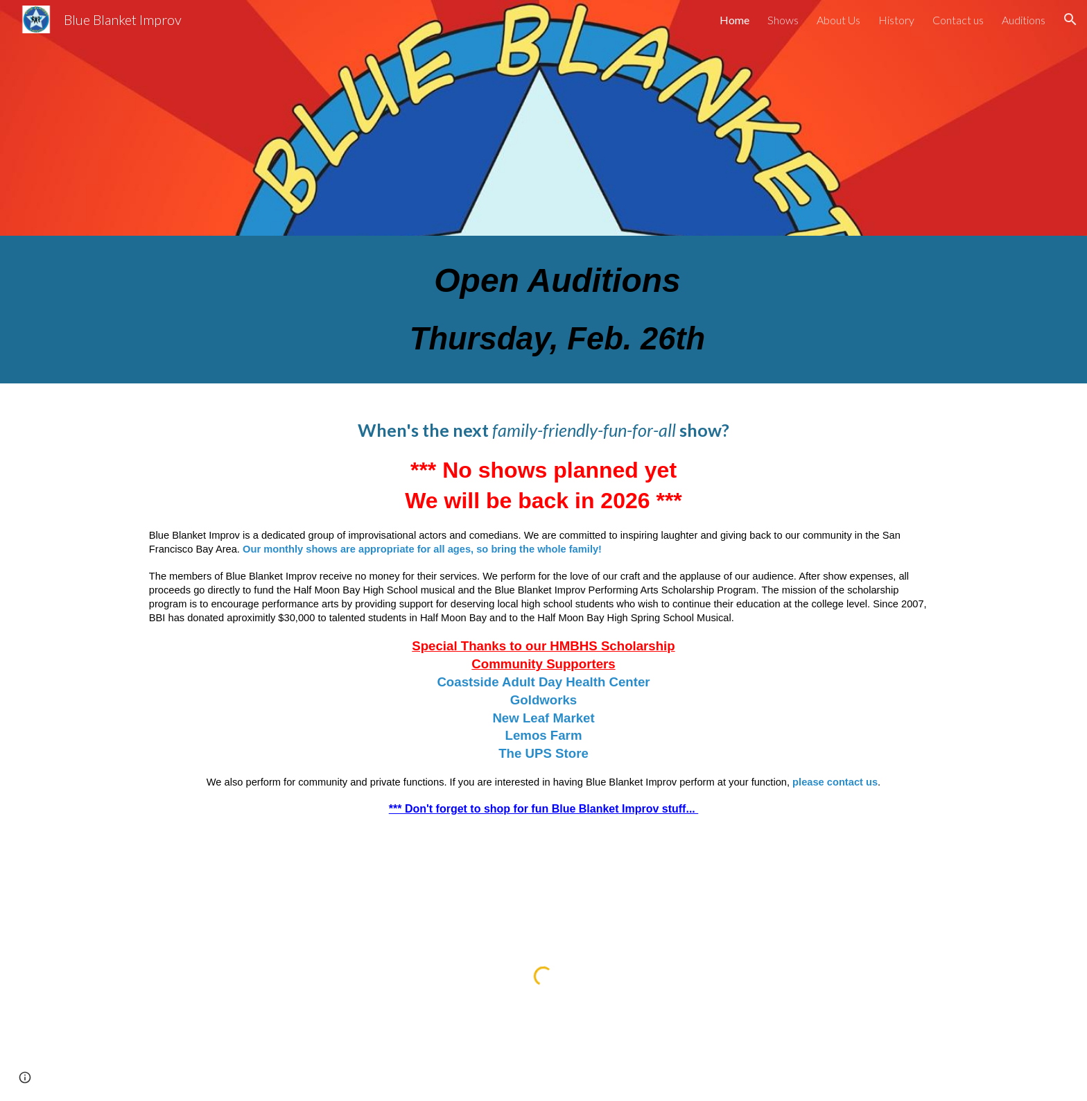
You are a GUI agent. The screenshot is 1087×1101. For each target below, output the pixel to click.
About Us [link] (838, 19)
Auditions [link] (1023, 19)
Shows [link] (783, 19)
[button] (1070, 19)
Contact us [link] (958, 19)
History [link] (896, 19)
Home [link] (734, 19)
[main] (543, 309)
